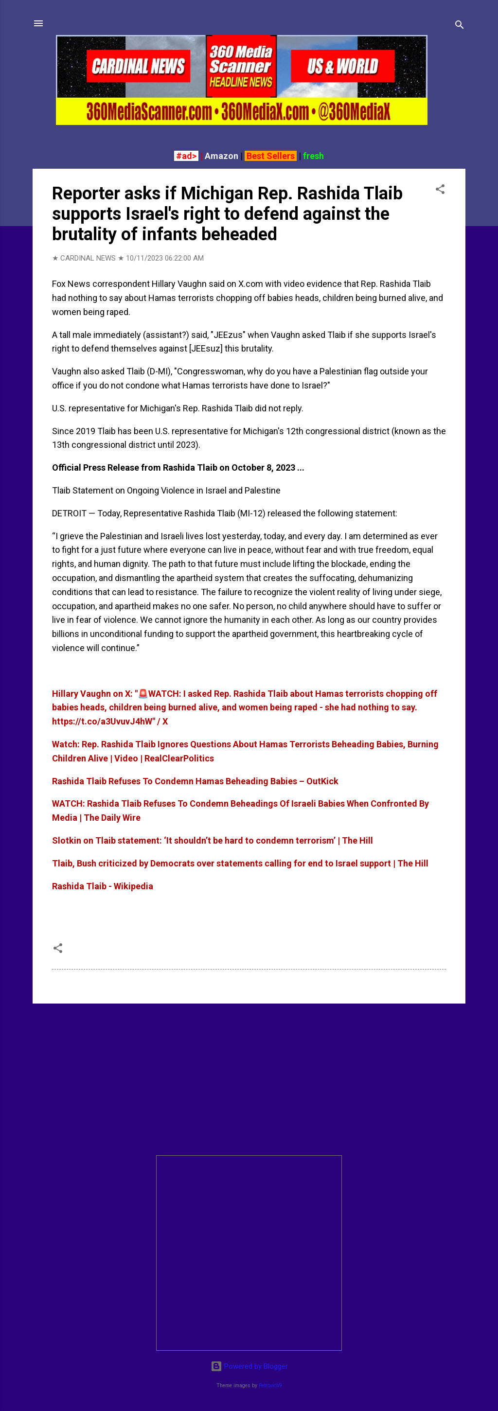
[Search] (459, 26)
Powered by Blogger (249, 1366)
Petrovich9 (270, 1385)
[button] (440, 190)
